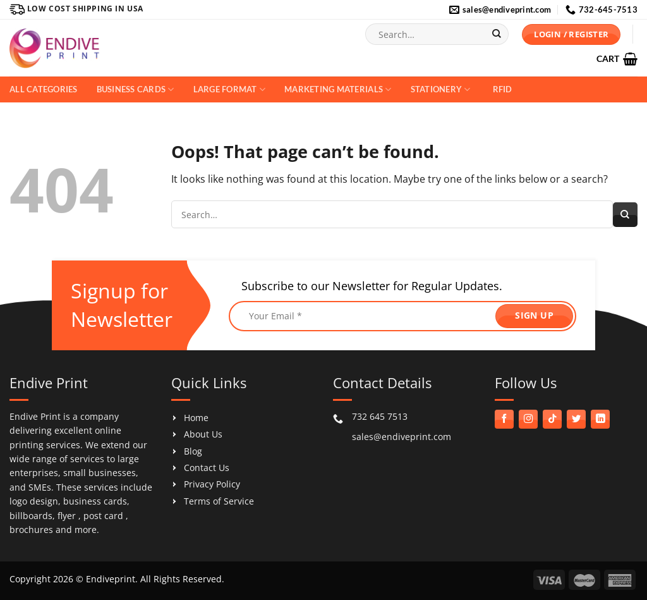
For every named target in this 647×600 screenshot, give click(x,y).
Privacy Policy (212, 484)
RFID (502, 89)
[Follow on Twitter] (576, 419)
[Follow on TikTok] (552, 419)
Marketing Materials (337, 89)
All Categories (43, 89)
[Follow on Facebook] (504, 419)
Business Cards (135, 89)
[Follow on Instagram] (528, 419)
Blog (193, 451)
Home (196, 418)
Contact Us (206, 468)
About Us (203, 434)
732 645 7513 (380, 416)
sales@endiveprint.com (401, 437)
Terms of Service (219, 501)
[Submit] (497, 34)
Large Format (229, 89)
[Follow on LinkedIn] (600, 419)
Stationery (441, 89)
